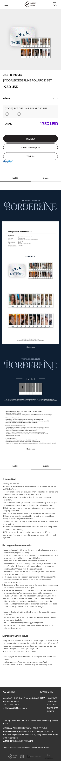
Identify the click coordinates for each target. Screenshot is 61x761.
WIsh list (31, 156)
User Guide (15, 720)
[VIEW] (38, 735)
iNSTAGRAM (52, 708)
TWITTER (50, 711)
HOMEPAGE (52, 698)
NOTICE (25, 720)
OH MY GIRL (16, 75)
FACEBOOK (52, 701)
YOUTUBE (51, 705)
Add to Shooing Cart (30, 147)
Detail (15, 178)
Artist (5, 75)
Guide (46, 178)
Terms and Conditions (40, 720)
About (6, 720)
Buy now (30, 138)
